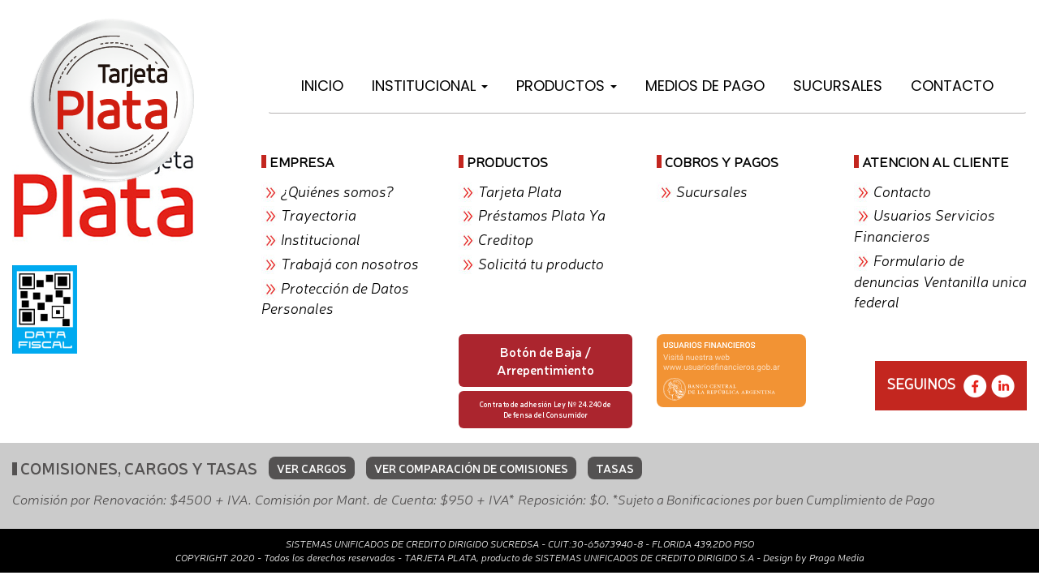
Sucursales (837, 85)
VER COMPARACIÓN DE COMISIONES (471, 468)
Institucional (430, 85)
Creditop (505, 238)
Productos (566, 85)
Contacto (952, 85)
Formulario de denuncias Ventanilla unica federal (940, 280)
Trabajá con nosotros (350, 263)
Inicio (322, 85)
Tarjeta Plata (520, 190)
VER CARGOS (312, 468)
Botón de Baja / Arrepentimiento (545, 360)
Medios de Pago (705, 85)
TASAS (615, 468)
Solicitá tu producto (541, 263)
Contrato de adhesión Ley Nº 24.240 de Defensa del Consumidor (545, 409)
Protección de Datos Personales (335, 297)
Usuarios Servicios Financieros (924, 224)
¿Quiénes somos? (337, 190)
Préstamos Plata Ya (542, 214)
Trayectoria (318, 214)
